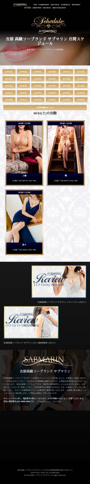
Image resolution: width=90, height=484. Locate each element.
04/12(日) (81, 72)
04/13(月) (9, 79)
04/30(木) (81, 93)
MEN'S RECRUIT (59, 8)
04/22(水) (52, 86)
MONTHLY (76, 5)
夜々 (24, 245)
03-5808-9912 (24, 401)
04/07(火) (9, 72)
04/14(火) (23, 79)
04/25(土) (9, 93)
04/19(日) (9, 86)
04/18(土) (81, 79)
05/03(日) (37, 100)
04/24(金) (81, 86)
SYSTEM (27, 8)
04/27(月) (37, 93)
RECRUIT (47, 8)
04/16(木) (52, 79)
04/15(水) (37, 79)
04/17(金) (66, 79)
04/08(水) (23, 72)
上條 (24, 175)
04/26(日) (23, 93)
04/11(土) (66, 72)
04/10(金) (52, 72)
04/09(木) (37, 72)
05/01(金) (9, 100)
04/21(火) (37, 86)
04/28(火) (52, 93)
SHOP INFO (37, 8)
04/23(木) (66, 86)
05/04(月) (52, 100)
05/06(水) (81, 100)
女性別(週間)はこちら (45, 107)
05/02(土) (23, 100)
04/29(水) (66, 93)
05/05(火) (66, 100)
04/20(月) (23, 86)
